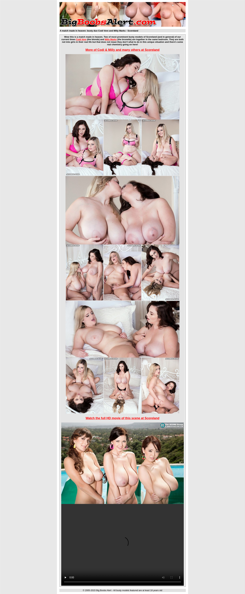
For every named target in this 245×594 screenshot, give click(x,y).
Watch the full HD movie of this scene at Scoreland (122, 418)
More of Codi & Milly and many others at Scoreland (122, 50)
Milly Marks (111, 39)
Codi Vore (81, 39)
